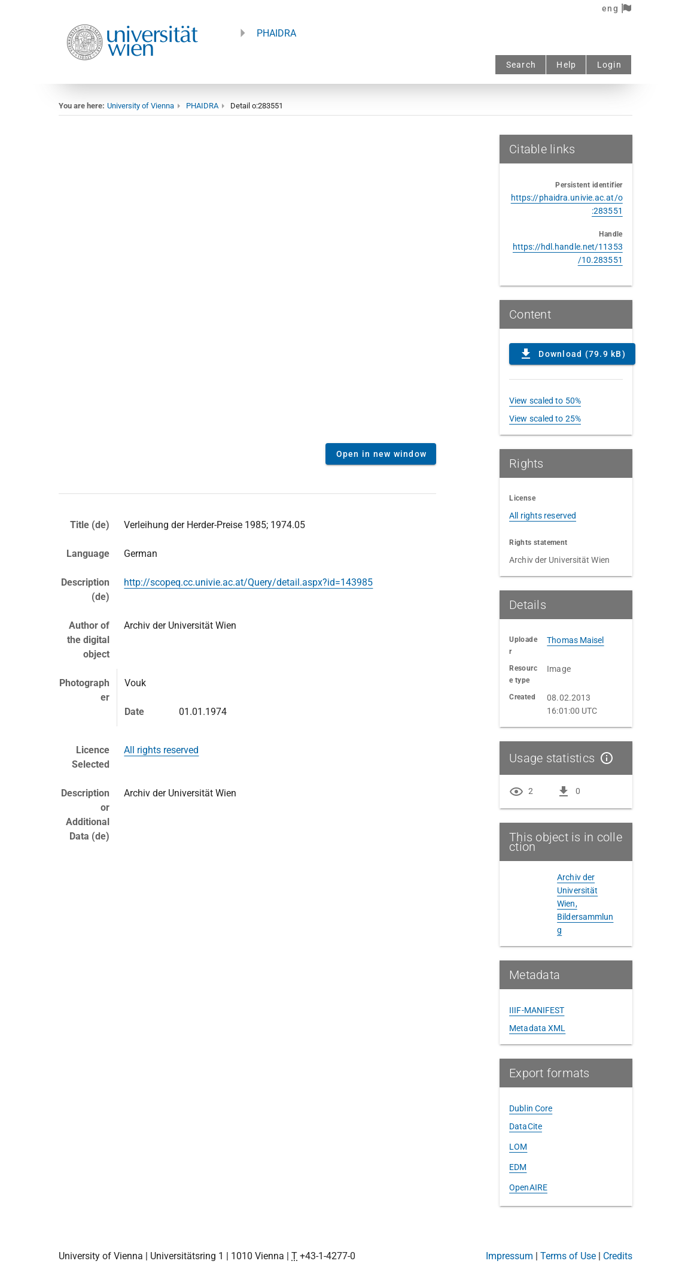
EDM (517, 1167)
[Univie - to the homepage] (132, 76)
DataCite (525, 1126)
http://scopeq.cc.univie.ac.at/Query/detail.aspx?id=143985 (248, 582)
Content (247, 284)
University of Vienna (140, 105)
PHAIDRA (276, 33)
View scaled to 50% (545, 400)
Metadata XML (537, 1028)
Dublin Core (530, 1108)
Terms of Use (568, 1256)
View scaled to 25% (545, 418)
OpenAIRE (528, 1187)
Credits (617, 1256)
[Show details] (604, 758)
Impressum (509, 1256)
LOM (518, 1146)
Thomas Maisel (575, 640)
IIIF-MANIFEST (536, 1010)
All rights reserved (161, 750)
